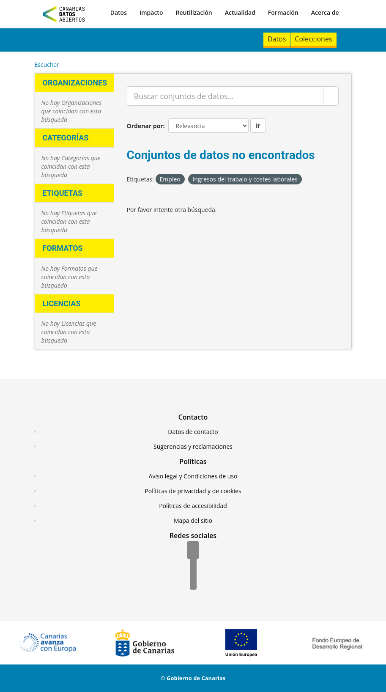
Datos (118, 12)
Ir (258, 125)
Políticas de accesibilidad (193, 506)
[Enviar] (331, 96)
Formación (283, 12)
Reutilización (193, 12)
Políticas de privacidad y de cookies (193, 491)
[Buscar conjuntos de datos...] (225, 96)
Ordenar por (145, 126)
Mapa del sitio (193, 520)
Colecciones (313, 39)
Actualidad (240, 12)
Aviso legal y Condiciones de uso (193, 476)
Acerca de (325, 12)
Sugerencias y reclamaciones (193, 446)
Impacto (151, 12)
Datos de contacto (193, 432)
